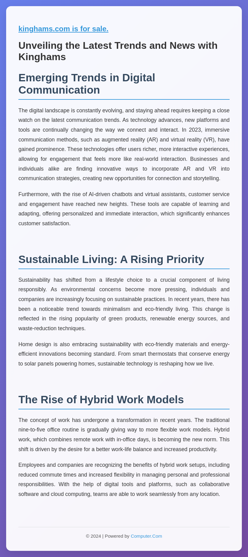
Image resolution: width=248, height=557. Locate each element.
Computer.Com (146, 536)
